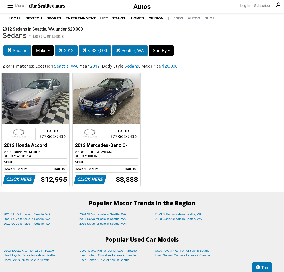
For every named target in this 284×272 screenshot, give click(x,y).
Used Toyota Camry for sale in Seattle (29, 255)
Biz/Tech (34, 18)
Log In (245, 6)
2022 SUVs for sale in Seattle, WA (27, 219)
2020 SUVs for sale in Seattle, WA (178, 219)
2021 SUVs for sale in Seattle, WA (102, 219)
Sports (53, 18)
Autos (142, 6)
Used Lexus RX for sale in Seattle (26, 260)
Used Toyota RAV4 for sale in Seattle (29, 250)
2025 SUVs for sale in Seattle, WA (27, 214)
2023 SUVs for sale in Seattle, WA (178, 214)
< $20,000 (95, 50)
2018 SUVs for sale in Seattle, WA (102, 223)
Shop (209, 18)
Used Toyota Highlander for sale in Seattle (108, 250)
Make (43, 50)
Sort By (161, 50)
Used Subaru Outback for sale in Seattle (182, 255)
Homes (137, 18)
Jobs (178, 18)
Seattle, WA (130, 50)
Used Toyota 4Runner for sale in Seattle (182, 250)
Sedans (17, 50)
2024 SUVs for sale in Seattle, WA (102, 214)
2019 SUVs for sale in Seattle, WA (27, 223)
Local (15, 18)
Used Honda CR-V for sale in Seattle (104, 260)
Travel (119, 18)
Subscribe (262, 6)
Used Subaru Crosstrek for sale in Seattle (107, 255)
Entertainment (81, 18)
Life (104, 18)
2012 (66, 50)
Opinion (155, 18)
